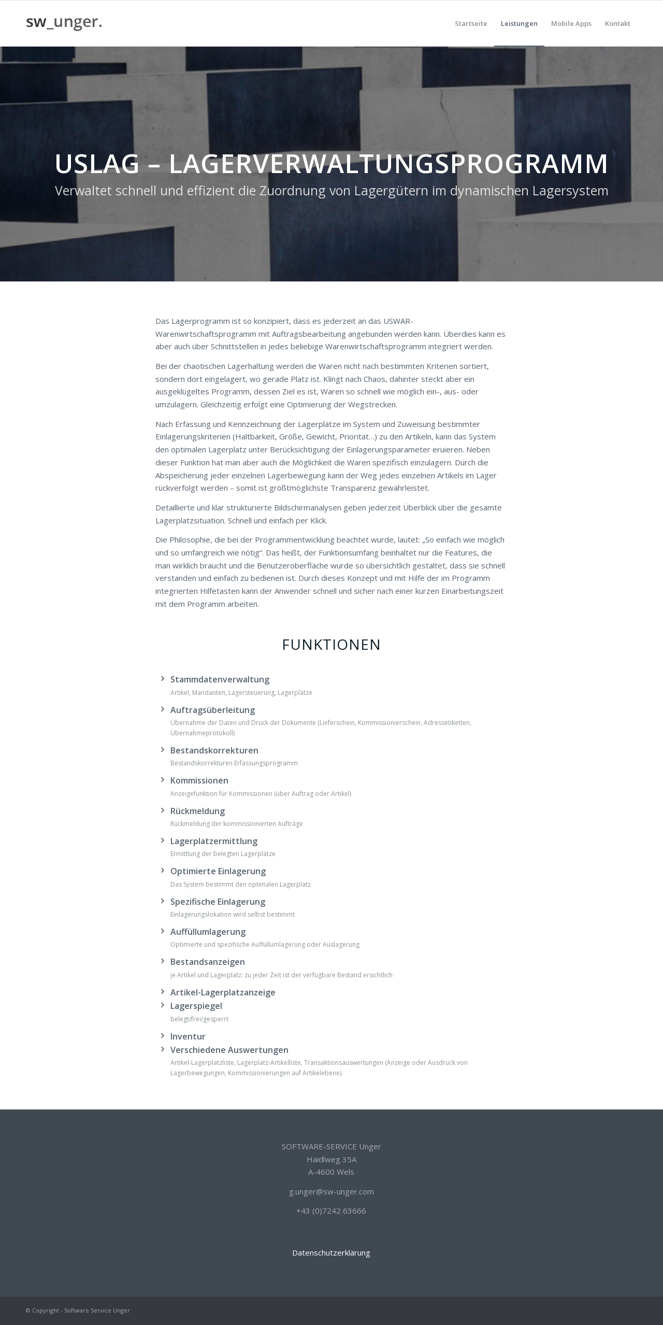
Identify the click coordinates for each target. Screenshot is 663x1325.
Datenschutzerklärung (331, 1252)
